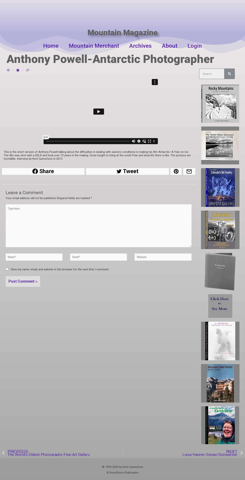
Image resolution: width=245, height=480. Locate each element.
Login (195, 45)
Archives (140, 45)
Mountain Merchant (94, 45)
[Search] (229, 74)
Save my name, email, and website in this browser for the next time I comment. (60, 274)
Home (51, 45)
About (169, 45)
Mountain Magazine (122, 24)
